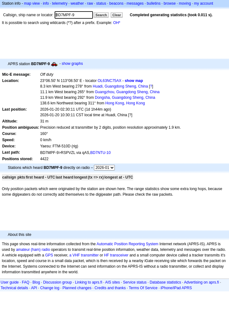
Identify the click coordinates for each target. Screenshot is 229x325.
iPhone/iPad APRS (176, 288)
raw (90, 3)
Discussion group (57, 282)
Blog (36, 282)
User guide (10, 282)
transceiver (119, 255)
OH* (116, 23)
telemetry (59, 3)
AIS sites (112, 282)
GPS (49, 255)
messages (135, 3)
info (46, 3)
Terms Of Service (143, 288)
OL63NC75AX (109, 81)
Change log (49, 288)
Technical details (14, 288)
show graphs (72, 63)
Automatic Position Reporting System (127, 244)
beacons (116, 3)
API (34, 288)
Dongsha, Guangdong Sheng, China (125, 97)
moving (185, 3)
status (101, 3)
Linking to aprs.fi (88, 282)
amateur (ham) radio (33, 249)
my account (203, 3)
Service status (134, 282)
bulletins (153, 3)
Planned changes (76, 288)
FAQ (25, 282)
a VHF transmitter (84, 255)
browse (169, 3)
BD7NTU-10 (100, 153)
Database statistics (165, 282)
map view (32, 3)
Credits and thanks (110, 288)
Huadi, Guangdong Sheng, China (120, 86)
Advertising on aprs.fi (201, 282)
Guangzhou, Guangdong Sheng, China (127, 92)
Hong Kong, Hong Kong (125, 103)
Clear (116, 15)
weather (77, 3)
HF (106, 255)
